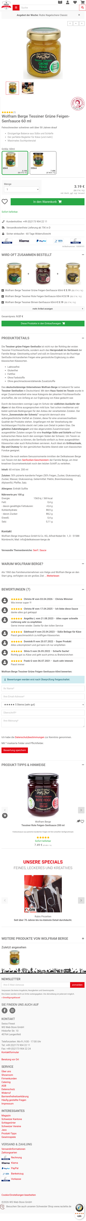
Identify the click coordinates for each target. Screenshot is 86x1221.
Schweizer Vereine (11, 1126)
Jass (4, 1129)
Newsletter (11, 979)
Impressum (8, 1103)
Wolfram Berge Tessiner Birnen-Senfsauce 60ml (40, 302)
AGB (4, 1085)
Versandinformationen (13, 1149)
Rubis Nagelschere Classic (42, 15)
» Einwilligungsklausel (11, 997)
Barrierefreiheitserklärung (15, 1096)
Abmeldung (51, 994)
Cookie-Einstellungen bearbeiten (19, 1195)
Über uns (6, 1071)
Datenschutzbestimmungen (29, 737)
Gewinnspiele (9, 1137)
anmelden (77, 984)
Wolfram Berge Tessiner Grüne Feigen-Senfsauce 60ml (44, 290)
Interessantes (13, 1111)
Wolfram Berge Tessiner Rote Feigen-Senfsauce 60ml (43, 296)
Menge (7, 184)
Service (7, 1066)
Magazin (6, 1115)
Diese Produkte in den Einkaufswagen (43, 323)
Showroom (7, 1075)
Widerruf (6, 1092)
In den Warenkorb (47, 202)
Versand (81, 193)
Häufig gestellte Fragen (14, 1100)
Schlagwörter (9, 1122)
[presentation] (5, 810)
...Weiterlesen (52, 575)
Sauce (43, 550)
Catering (6, 1082)
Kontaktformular (10, 1052)
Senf (35, 550)
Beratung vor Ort (10, 1059)
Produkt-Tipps (9, 1133)
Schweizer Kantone (12, 1119)
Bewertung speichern (14, 750)
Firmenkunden (9, 1078)
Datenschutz (8, 1089)
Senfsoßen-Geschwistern (35, 460)
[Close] (79, 14)
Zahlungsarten (9, 1152)
